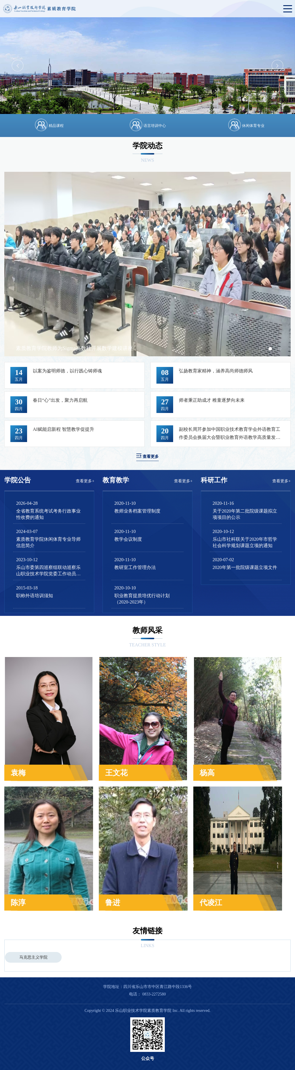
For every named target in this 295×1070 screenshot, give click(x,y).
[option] (147, 65)
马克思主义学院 (33, 957)
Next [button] (277, 65)
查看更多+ (85, 481)
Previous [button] (17, 65)
